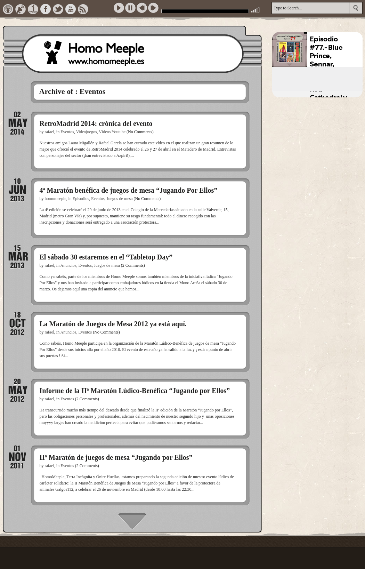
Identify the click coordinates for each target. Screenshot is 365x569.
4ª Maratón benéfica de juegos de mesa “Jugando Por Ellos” (129, 190)
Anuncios (68, 265)
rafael (49, 131)
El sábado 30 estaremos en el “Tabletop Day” (106, 257)
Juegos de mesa (120, 198)
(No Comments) (140, 131)
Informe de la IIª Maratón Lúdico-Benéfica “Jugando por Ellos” (135, 390)
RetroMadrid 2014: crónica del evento (96, 123)
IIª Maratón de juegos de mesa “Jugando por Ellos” (116, 457)
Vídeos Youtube (112, 131)
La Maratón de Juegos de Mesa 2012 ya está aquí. (113, 324)
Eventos (67, 131)
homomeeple (55, 198)
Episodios (81, 198)
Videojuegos (86, 131)
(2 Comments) (133, 265)
